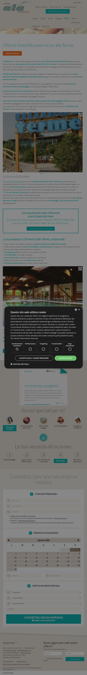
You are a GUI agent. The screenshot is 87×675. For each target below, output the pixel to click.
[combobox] (76, 310)
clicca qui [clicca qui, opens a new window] (34, 338)
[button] (20, 364)
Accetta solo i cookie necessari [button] (34, 358)
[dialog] (43, 337)
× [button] (79, 309)
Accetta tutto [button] (65, 358)
